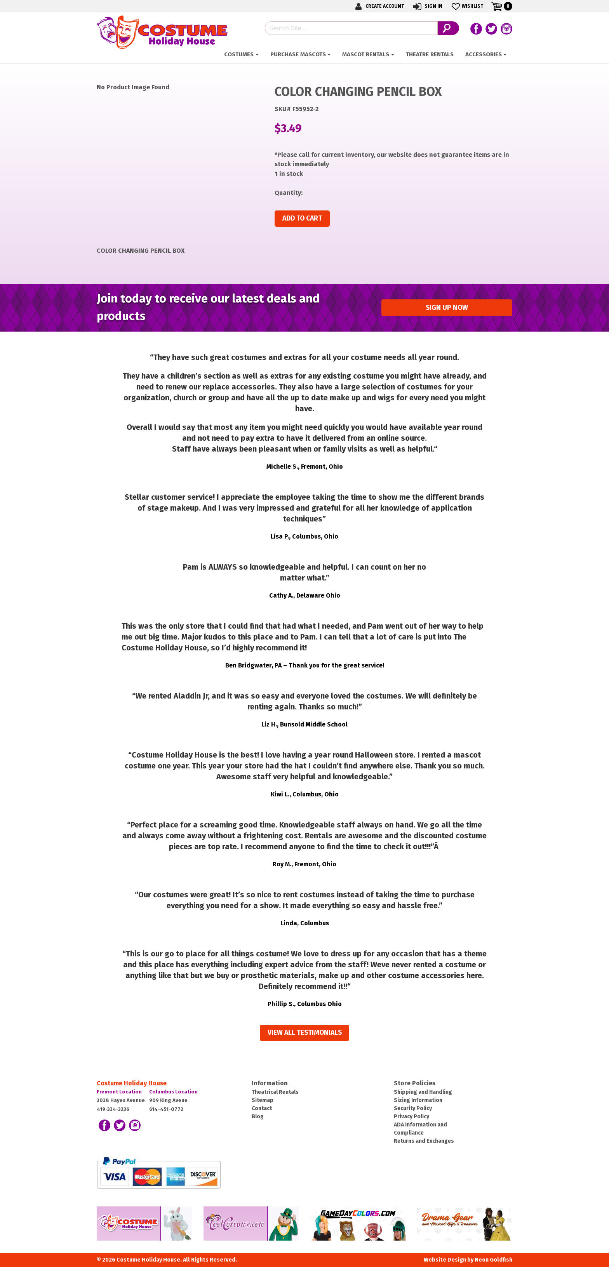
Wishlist (466, 6)
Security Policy (413, 1108)
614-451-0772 (166, 1109)
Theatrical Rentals (275, 1092)
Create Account (378, 6)
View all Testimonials (305, 1033)
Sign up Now (447, 308)
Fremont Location (119, 1092)
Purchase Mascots (298, 54)
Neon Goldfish (493, 1260)
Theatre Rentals (430, 54)
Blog (258, 1116)
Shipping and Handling (423, 1092)
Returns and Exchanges (424, 1141)
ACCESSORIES (483, 54)
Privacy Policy (411, 1116)
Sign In (427, 6)
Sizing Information (418, 1100)
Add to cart (302, 218)
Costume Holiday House (132, 1083)
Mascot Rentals (365, 54)
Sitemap (262, 1100)
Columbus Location (173, 1092)
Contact (262, 1108)
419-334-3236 (113, 1109)
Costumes (239, 54)
